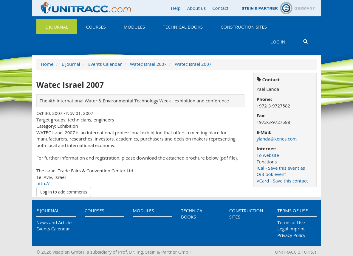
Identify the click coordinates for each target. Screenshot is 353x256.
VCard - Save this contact (282, 181)
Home (47, 64)
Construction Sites (244, 27)
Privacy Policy (291, 235)
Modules (134, 27)
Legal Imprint (291, 229)
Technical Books (183, 27)
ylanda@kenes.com (277, 139)
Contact (220, 8)
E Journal (56, 27)
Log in (277, 42)
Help (175, 8)
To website (268, 155)
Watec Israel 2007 (148, 64)
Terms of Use (292, 210)
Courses (96, 27)
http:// (42, 183)
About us (196, 8)
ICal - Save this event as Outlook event (281, 171)
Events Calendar (105, 64)
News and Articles (54, 222)
